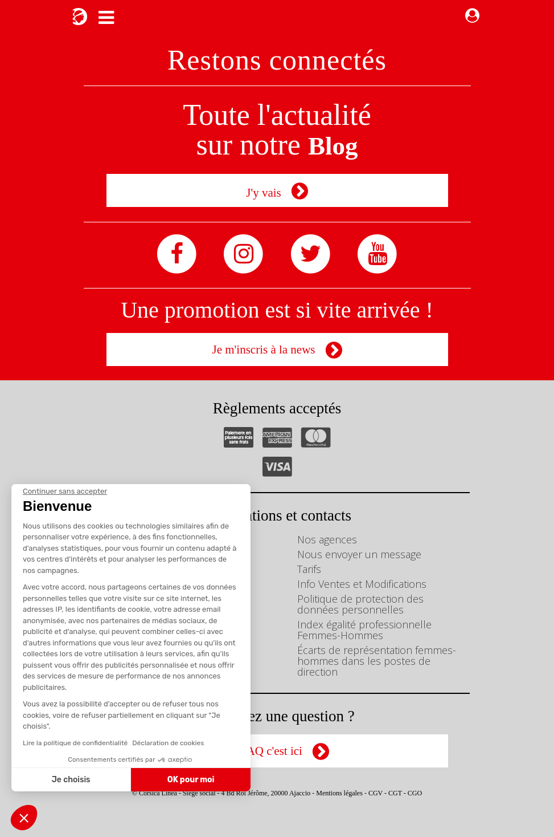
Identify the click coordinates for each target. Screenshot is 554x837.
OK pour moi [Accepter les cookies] (191, 780)
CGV (375, 793)
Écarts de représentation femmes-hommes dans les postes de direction (376, 660)
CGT (395, 793)
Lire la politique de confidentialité (75, 743)
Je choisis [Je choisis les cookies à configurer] (71, 780)
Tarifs (309, 569)
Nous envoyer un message (359, 554)
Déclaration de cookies (168, 743)
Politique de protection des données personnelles (360, 604)
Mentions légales (339, 793)
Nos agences (327, 539)
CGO (415, 793)
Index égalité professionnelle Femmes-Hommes (364, 629)
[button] (24, 817)
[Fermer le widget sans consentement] (65, 491)
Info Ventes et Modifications (361, 584)
